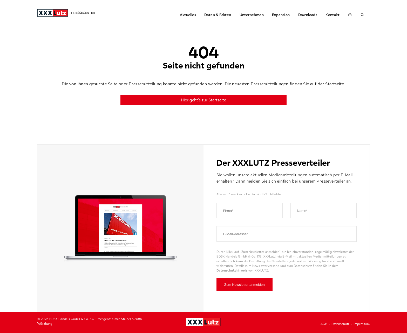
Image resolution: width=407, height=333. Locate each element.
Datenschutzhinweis (231, 270)
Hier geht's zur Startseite (203, 99)
